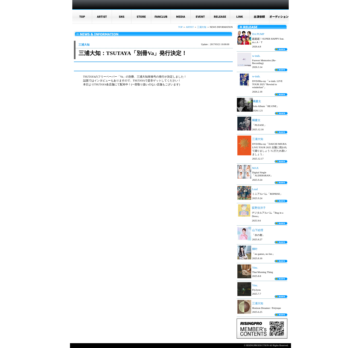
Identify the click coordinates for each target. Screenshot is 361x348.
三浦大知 (201, 27)
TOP (82, 16)
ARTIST (102, 16)
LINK (239, 16)
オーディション (278, 16)
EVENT (200, 16)
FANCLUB (160, 16)
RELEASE (220, 16)
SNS (122, 16)
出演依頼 (259, 16)
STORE (141, 16)
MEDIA (180, 16)
